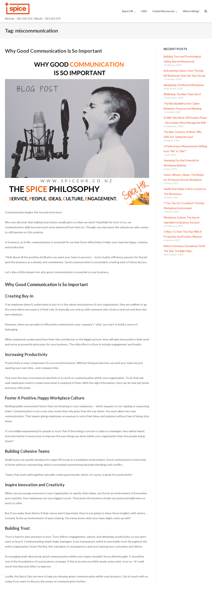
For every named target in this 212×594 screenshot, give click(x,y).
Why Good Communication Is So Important (53, 51)
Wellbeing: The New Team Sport (182, 94)
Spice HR (127, 11)
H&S (144, 11)
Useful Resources (164, 11)
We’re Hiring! (191, 11)
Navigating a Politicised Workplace (184, 85)
